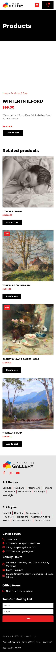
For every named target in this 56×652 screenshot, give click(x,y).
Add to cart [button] (12, 222)
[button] (37, 5)
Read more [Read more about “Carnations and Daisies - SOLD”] (12, 370)
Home (5, 93)
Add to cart (13, 132)
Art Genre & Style (19, 93)
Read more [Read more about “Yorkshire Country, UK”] (12, 296)
